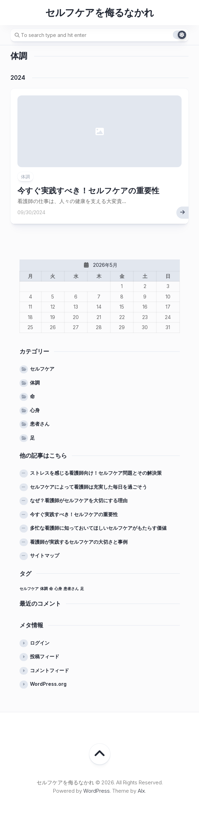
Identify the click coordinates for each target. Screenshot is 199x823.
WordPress (96, 790)
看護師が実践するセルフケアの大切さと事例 (79, 542)
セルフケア (42, 369)
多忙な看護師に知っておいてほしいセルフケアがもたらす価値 (98, 528)
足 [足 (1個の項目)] (82, 589)
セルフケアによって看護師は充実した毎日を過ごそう (88, 487)
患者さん (39, 424)
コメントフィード (49, 670)
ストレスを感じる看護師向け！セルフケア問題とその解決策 (96, 473)
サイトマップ (44, 555)
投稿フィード (44, 656)
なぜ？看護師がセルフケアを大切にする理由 (79, 500)
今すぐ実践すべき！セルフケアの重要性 (88, 190)
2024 (17, 77)
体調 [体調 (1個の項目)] (44, 589)
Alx (141, 790)
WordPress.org (48, 684)
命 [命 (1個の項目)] (51, 589)
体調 (25, 176)
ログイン (39, 643)
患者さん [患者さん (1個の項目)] (71, 589)
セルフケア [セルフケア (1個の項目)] (29, 589)
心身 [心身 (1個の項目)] (58, 589)
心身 (35, 410)
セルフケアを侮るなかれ (99, 12)
